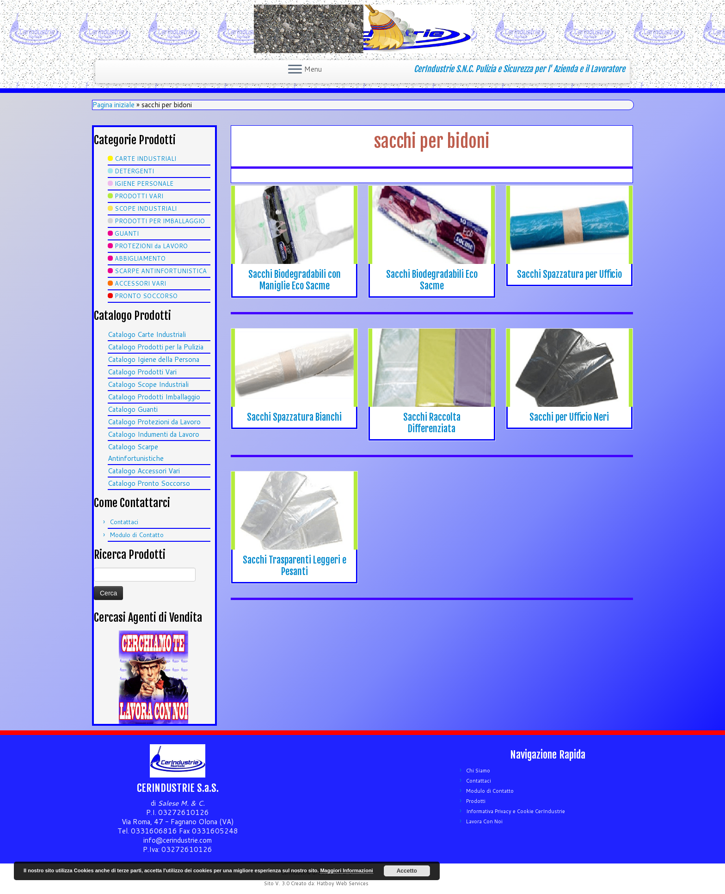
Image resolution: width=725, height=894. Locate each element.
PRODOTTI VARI (139, 196)
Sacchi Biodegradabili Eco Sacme (432, 280)
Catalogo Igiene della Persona (153, 359)
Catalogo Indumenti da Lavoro (153, 434)
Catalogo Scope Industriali (148, 384)
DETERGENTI (134, 171)
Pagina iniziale (113, 105)
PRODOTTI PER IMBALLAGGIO (160, 221)
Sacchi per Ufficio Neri (569, 417)
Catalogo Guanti (133, 409)
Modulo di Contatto (137, 535)
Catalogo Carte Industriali (147, 334)
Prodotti (475, 801)
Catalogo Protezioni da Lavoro (154, 422)
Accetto (407, 871)
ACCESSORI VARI (140, 283)
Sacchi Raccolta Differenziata (432, 423)
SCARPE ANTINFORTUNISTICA (161, 271)
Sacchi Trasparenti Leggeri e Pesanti (294, 565)
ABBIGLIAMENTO (140, 258)
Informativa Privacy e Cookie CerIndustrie (515, 811)
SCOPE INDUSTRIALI (146, 208)
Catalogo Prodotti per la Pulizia (155, 347)
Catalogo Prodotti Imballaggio (154, 397)
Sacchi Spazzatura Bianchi (294, 417)
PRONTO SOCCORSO (146, 296)
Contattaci (124, 522)
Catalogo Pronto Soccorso (149, 483)
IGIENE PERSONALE (144, 183)
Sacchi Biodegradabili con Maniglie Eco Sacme (294, 280)
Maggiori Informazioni (346, 870)
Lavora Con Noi (484, 821)
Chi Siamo (478, 770)
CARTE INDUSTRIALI (145, 158)
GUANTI (127, 233)
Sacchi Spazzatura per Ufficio (569, 274)
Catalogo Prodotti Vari (142, 372)
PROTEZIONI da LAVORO (151, 246)
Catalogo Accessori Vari (144, 471)
